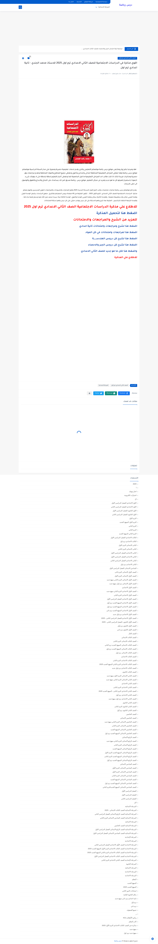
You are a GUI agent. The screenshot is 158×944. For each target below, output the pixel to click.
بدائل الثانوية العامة (129, 895)
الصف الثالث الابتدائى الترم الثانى (124, 641)
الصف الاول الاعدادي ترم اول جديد (124, 614)
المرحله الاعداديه (130, 875)
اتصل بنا (71, 2)
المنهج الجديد (131, 883)
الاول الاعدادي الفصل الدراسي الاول (124, 503)
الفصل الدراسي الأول (129, 791)
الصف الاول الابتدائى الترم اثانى (125, 572)
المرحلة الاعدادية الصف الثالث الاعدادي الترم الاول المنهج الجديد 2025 (112, 849)
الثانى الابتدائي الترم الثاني (127, 549)
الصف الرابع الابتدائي (129, 737)
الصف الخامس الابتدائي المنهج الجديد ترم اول (120, 733)
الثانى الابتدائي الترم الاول (127, 545)
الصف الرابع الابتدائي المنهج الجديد (124, 749)
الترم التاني (132, 526)
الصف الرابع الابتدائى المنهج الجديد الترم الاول (120, 753)
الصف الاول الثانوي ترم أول (127, 626)
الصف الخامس (131, 714)
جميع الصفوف (131, 910)
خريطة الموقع (88, 2)
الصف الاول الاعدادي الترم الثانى (125, 595)
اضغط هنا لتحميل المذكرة (116, 213)
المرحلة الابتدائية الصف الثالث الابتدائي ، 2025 (120, 810)
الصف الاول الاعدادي (129, 587)
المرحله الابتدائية (130, 868)
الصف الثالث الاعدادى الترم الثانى (124, 660)
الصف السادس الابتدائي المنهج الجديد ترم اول (120, 783)
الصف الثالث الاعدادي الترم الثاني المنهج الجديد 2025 (117, 664)
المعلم (134, 879)
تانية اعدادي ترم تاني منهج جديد (125, 898)
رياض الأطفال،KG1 (129, 918)
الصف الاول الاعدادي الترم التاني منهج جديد (121, 591)
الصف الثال (132, 633)
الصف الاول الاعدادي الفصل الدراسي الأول (121, 599)
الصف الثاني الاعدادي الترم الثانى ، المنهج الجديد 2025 (117, 691)
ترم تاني (133, 906)
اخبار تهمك (132, 491)
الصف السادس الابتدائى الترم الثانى (124, 776)
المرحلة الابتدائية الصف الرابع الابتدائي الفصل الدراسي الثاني (115, 814)
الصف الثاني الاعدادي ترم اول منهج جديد (122, 699)
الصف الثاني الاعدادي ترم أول (127, 58)
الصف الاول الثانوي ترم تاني (126, 630)
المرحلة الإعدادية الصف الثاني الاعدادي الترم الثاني (118, 860)
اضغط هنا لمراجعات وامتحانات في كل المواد (111, 232)
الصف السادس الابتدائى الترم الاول (124, 772)
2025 (134, 484)
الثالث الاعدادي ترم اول (128, 541)
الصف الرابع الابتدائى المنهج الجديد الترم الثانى (120, 756)
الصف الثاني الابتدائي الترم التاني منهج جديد (121, 680)
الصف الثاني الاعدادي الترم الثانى (124, 687)
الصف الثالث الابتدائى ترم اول (126, 653)
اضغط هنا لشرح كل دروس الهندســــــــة (114, 239)
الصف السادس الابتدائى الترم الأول (124, 768)
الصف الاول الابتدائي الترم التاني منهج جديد (121, 580)
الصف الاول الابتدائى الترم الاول (125, 576)
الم (135, 802)
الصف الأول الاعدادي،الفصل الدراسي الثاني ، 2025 (118, 618)
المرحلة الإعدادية (130, 837)
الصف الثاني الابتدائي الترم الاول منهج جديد (121, 676)
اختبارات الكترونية (130, 495)
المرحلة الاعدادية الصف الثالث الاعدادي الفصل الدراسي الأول (115, 856)
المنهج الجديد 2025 (129, 887)
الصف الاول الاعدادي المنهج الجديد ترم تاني (121, 610)
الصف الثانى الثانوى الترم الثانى (125, 706)
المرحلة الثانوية (131, 864)
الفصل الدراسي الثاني (128, 799)
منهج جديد (133, 929)
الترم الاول (132, 518)
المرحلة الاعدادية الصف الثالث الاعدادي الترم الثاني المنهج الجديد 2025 (111, 852)
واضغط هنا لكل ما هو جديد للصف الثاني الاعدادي (109, 251)
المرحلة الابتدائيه (130, 822)
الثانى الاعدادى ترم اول (128, 564)
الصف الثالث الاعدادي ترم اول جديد (124, 668)
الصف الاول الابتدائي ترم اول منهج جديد (122, 584)
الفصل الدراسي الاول (129, 795)
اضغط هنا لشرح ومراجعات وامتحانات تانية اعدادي (108, 226)
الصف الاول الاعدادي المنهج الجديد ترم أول (121, 603)
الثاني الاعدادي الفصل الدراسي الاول (123, 557)
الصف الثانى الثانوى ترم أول (126, 710)
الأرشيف (79, 2)
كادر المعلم (132, 921)
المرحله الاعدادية (130, 872)
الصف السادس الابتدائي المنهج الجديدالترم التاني (119, 787)
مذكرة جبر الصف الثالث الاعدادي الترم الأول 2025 (119, 925)
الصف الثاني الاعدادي (129, 683)
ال (135, 499)
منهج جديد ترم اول (130, 933)
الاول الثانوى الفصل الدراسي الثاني (124, 514)
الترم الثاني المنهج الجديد (127, 534)
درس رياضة (125, 5)
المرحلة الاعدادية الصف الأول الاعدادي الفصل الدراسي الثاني (115, 845)
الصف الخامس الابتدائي (128, 718)
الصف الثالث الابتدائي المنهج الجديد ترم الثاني (120, 645)
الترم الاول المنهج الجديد (128, 522)
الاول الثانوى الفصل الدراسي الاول (124, 511)
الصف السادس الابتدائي (128, 764)
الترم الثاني (132, 530)
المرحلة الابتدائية (104, 7)
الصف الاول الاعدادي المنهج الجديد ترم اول (121, 607)
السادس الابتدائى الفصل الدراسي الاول (123, 568)
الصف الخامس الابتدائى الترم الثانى (124, 726)
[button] (124, 393)
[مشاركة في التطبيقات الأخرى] (89, 393)
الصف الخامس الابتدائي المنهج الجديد (123, 729)
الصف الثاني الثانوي (129, 703)
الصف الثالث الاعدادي (128, 656)
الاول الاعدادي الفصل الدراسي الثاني (123, 507)
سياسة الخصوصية (101, 2)
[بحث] (20, 7)
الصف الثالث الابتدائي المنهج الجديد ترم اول (121, 649)
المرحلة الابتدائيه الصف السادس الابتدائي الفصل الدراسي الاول (114, 833)
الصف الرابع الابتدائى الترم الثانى (125, 745)
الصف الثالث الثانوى (129, 672)
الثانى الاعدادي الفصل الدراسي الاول (123, 553)
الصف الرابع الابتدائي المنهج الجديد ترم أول (121, 760)
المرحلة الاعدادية (103, 385)
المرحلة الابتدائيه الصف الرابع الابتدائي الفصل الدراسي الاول (115, 829)
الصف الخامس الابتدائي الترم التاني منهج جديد (120, 722)
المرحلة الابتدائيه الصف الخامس (125, 825)
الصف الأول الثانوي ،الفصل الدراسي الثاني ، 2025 (119, 622)
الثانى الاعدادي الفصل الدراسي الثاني (123, 560)
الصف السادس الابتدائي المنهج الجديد (123, 779)
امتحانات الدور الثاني (129, 891)
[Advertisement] (79, 28)
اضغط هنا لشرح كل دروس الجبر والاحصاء (112, 245)
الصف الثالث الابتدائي (129, 637)
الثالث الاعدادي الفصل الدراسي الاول (123, 537)
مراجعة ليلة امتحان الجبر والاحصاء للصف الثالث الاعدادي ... (101, 49)
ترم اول (133, 902)
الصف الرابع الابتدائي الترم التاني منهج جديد (121, 741)
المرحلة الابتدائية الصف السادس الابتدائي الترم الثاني (118, 818)
